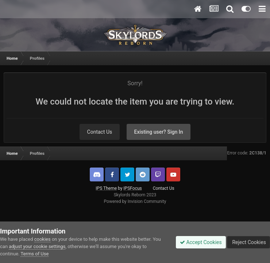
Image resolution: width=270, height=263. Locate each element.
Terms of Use (34, 253)
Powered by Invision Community (135, 201)
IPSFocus (132, 188)
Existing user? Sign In (158, 132)
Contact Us (99, 132)
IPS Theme (106, 188)
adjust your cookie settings (37, 246)
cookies (42, 239)
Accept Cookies (201, 242)
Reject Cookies (248, 242)
